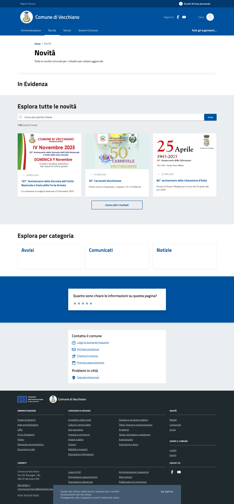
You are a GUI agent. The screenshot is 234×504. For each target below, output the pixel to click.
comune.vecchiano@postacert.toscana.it (38, 489)
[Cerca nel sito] (210, 17)
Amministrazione (31, 30)
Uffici (20, 429)
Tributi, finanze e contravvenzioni (135, 425)
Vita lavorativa (75, 429)
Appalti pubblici (76, 439)
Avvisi (173, 429)
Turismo (72, 444)
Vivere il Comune (88, 30)
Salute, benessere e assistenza (134, 434)
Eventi (173, 455)
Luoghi (173, 450)
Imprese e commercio (79, 434)
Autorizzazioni (126, 439)
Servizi (67, 30)
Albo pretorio (125, 477)
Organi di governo (26, 420)
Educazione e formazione (81, 454)
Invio (210, 117)
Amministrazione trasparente (134, 472)
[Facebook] (177, 17)
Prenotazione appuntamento (83, 477)
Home (37, 43)
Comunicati (175, 425)
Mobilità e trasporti (77, 449)
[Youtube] (183, 17)
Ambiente (124, 429)
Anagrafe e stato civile (79, 420)
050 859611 (24, 485)
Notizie (173, 420)
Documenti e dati (26, 449)
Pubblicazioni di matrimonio (133, 482)
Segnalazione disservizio (80, 482)
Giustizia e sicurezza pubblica (133, 420)
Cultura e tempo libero (79, 425)
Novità (52, 30)
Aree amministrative (28, 425)
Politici (21, 439)
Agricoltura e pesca (128, 444)
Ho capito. (167, 492)
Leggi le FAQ (74, 472)
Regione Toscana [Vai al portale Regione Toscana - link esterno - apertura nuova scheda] (27, 3)
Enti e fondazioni (26, 434)
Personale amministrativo (31, 444)
